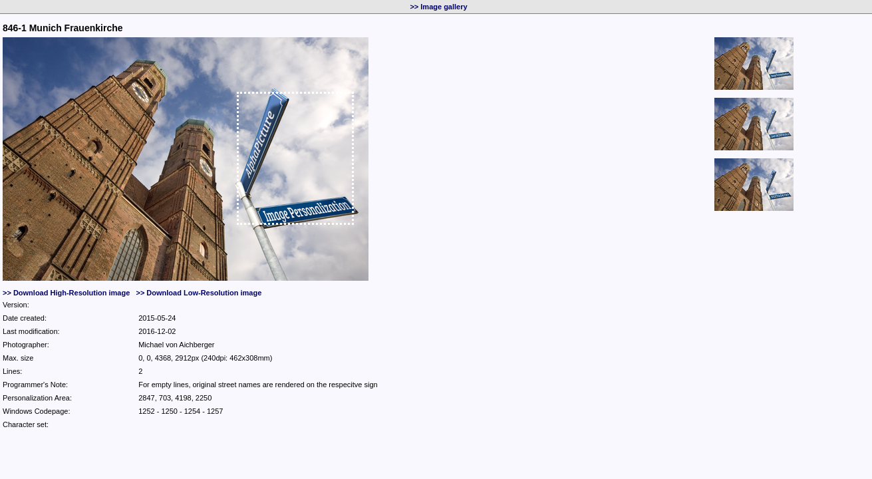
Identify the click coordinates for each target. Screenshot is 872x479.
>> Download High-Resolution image (66, 293)
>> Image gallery (438, 7)
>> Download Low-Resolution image (198, 293)
